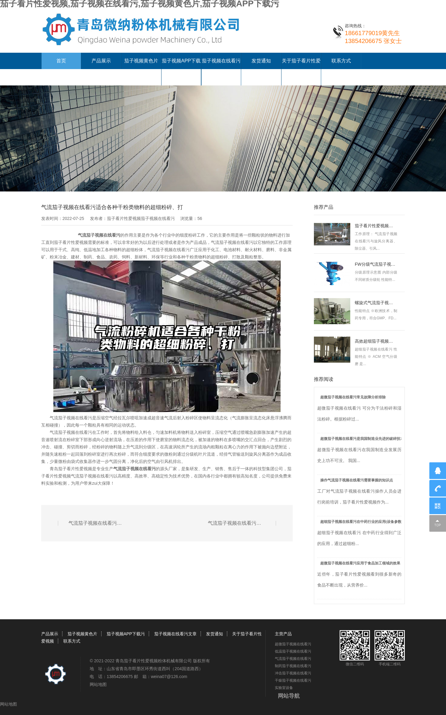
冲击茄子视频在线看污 (293, 673)
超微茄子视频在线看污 (293, 644)
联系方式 (341, 60)
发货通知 (261, 60)
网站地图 (98, 684)
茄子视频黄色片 (141, 60)
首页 (61, 60)
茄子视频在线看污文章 (175, 633)
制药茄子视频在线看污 (293, 666)
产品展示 (101, 60)
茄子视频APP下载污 (126, 633)
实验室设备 (284, 688)
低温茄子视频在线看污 (293, 651)
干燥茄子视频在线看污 (293, 680)
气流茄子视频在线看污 (99, 235)
